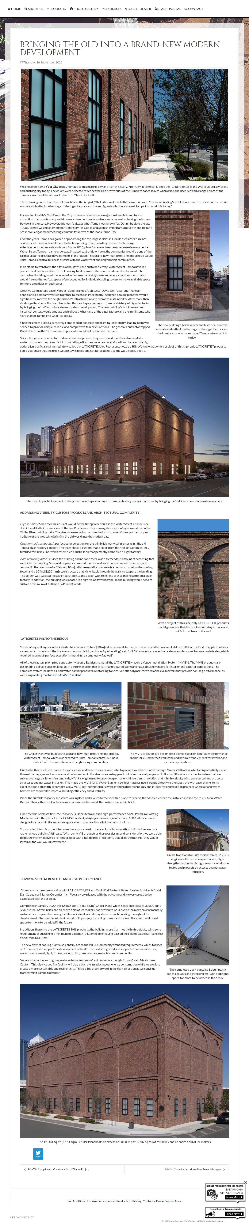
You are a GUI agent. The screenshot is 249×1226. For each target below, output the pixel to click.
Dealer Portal (168, 8)
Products (56, 8)
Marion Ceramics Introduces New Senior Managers (195, 1169)
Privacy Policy (22, 1217)
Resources (111, 8)
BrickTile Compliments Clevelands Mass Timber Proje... (56, 1169)
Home (14, 8)
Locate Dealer (138, 8)
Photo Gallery (84, 8)
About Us (34, 8)
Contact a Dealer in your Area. (162, 1201)
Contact (194, 8)
